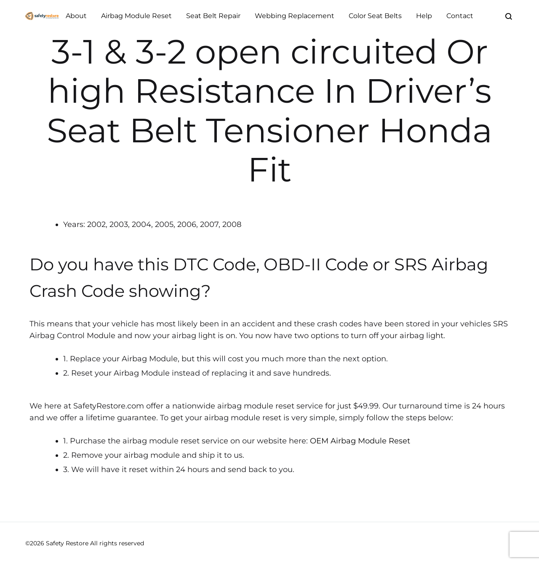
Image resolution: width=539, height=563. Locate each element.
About (76, 16)
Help (424, 16)
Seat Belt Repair (213, 16)
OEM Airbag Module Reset (360, 441)
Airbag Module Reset (136, 16)
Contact (459, 16)
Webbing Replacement (294, 16)
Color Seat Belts (375, 16)
